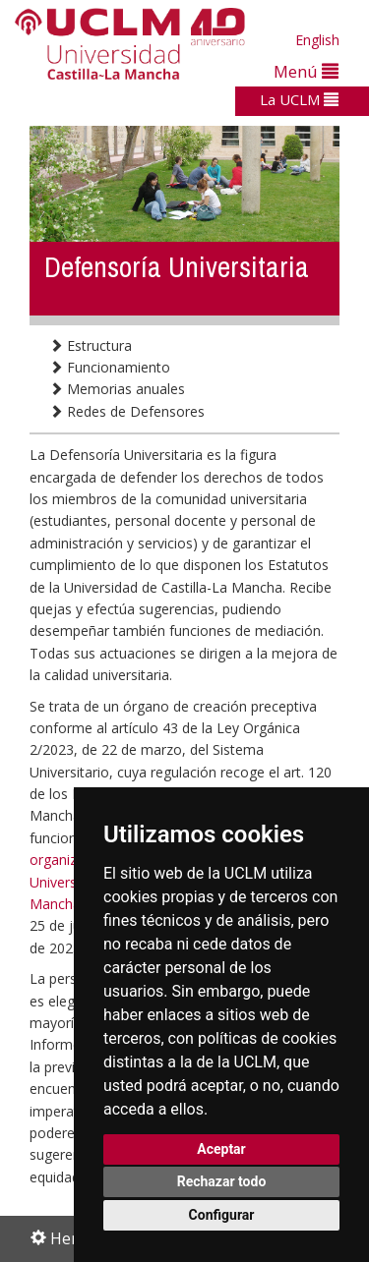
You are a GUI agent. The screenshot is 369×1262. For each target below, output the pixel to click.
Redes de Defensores (127, 411)
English (317, 39)
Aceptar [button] (221, 1149)
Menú (306, 71)
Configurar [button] (222, 1215)
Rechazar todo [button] (222, 1181)
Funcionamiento (109, 367)
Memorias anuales (117, 388)
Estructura (90, 345)
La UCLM (299, 99)
